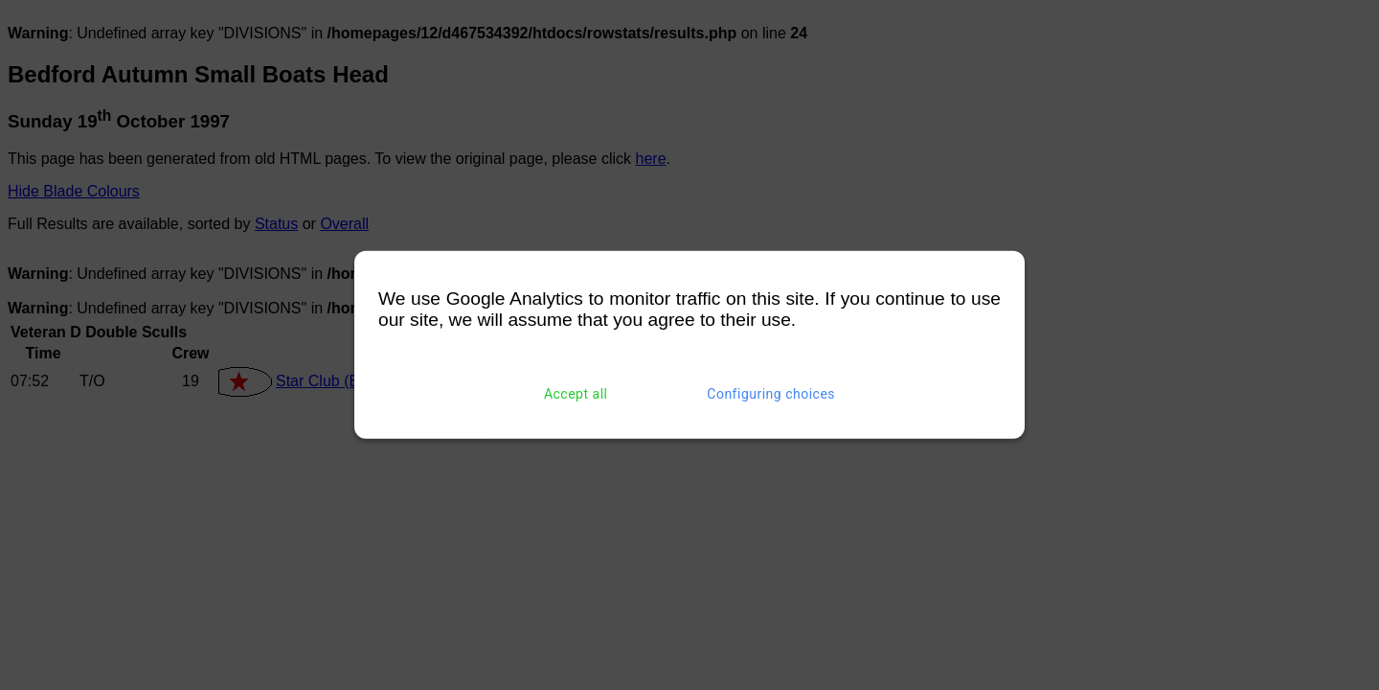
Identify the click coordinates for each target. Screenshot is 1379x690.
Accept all (576, 394)
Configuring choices (771, 394)
